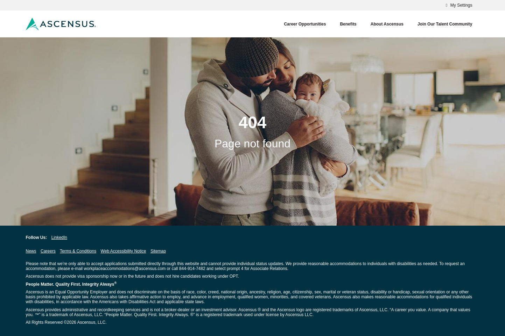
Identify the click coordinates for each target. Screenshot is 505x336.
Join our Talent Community (445, 24)
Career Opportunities (305, 24)
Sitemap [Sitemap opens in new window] (158, 251)
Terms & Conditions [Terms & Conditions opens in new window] (78, 251)
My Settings (458, 5)
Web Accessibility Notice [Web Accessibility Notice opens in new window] (123, 251)
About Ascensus (387, 24)
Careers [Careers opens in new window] (48, 251)
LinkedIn (59, 237)
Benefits (348, 24)
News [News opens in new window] (31, 251)
